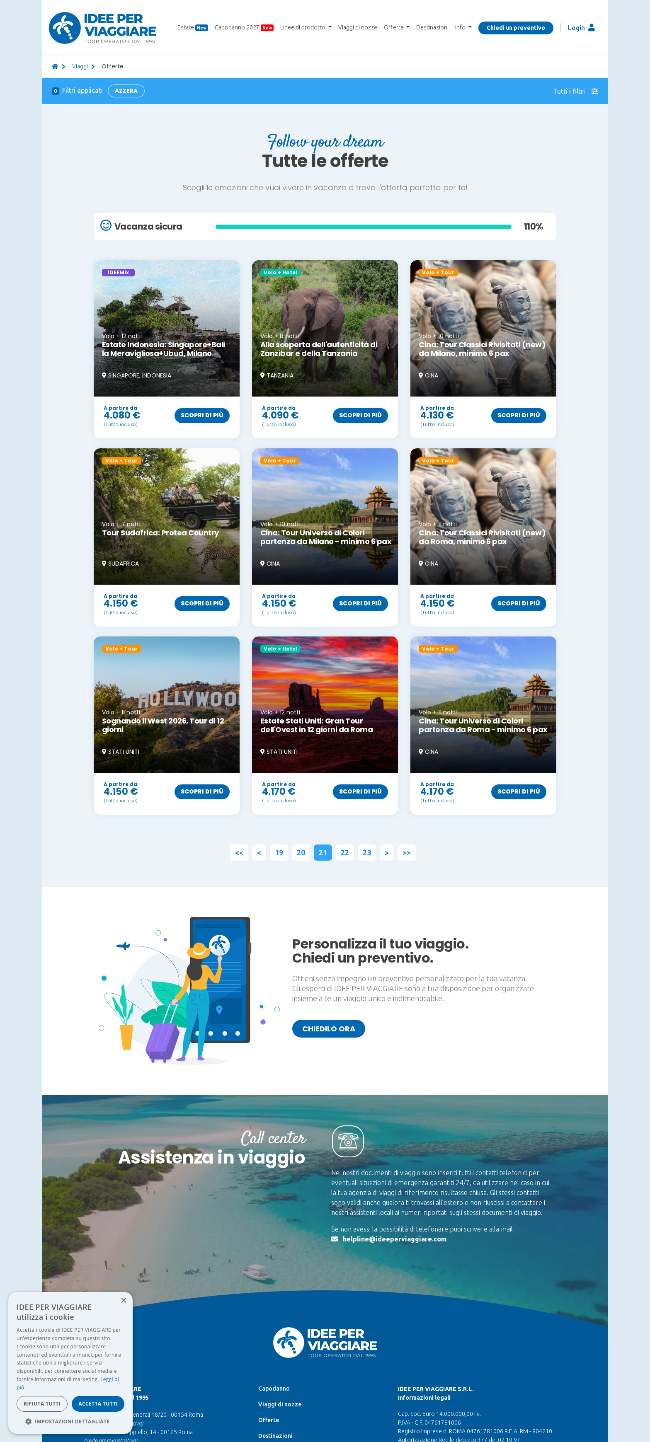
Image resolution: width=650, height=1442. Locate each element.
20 (301, 852)
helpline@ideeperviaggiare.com (395, 1239)
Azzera (126, 91)
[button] (70, 1421)
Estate (192, 27)
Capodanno (274, 1388)
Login (581, 27)
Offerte (268, 1420)
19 (279, 852)
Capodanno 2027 (244, 27)
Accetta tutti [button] (98, 1403)
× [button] (123, 1301)
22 (345, 852)
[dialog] (70, 1363)
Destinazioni (432, 27)
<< (239, 852)
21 (323, 852)
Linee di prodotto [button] (303, 27)
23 (367, 852)
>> (407, 852)
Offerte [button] (394, 27)
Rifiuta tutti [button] (42, 1403)
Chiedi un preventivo (516, 27)
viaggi (80, 66)
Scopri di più (202, 415)
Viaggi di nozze (357, 27)
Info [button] (461, 27)
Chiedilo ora (328, 1028)
